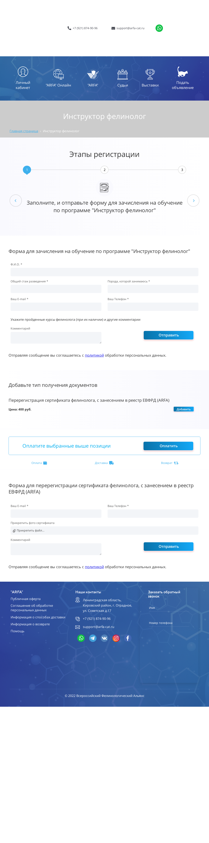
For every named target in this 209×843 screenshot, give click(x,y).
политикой (94, 355)
